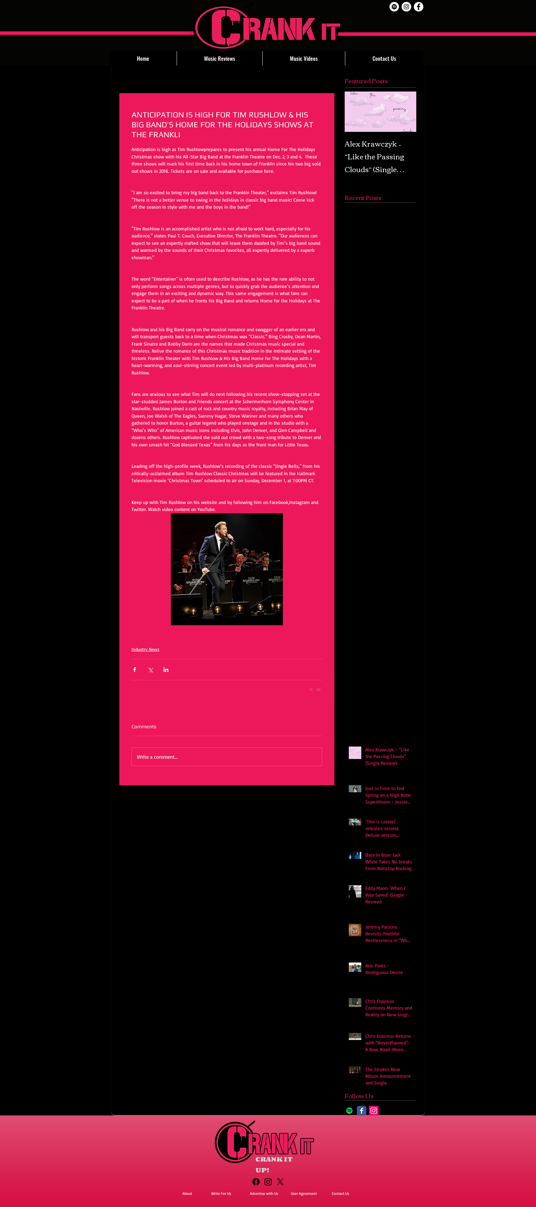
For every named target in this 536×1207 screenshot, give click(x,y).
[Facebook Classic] (361, 1110)
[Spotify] (394, 7)
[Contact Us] (340, 1193)
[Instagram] (374, 1110)
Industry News (145, 649)
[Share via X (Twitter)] (150, 670)
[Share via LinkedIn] (166, 670)
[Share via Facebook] (135, 670)
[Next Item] (406, 111)
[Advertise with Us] (264, 1193)
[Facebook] (256, 1182)
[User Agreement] (304, 1193)
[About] (187, 1193)
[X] (280, 1182)
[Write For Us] (221, 1193)
